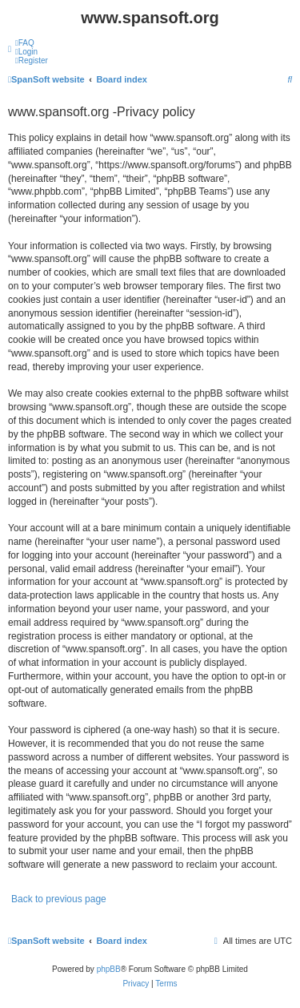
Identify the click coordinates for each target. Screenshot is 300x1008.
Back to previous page (58, 899)
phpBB (109, 969)
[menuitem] (24, 42)
